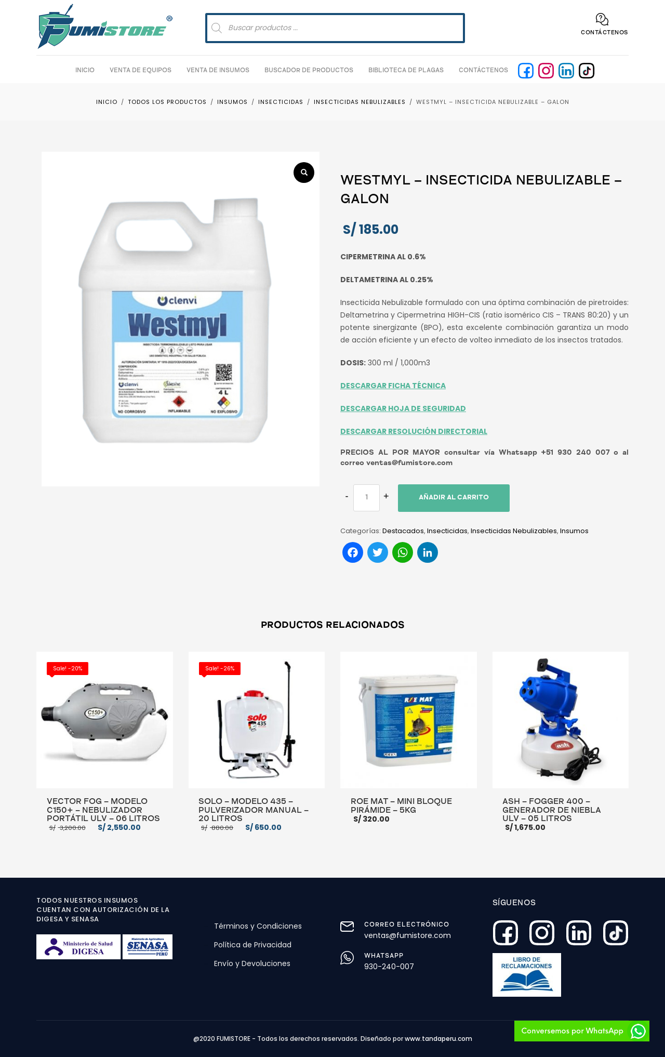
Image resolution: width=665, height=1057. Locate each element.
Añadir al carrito (454, 498)
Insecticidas (447, 531)
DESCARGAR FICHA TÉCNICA (393, 385)
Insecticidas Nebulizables (514, 531)
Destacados (403, 531)
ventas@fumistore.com (407, 935)
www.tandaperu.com (438, 1038)
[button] (304, 172)
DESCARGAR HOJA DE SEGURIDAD (403, 408)
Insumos (574, 531)
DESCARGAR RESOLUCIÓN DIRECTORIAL (413, 431)
